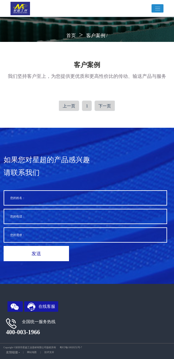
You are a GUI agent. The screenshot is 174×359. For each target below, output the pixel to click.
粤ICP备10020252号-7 (71, 347)
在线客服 (41, 307)
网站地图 (32, 352)
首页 (71, 35)
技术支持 (49, 352)
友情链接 (12, 352)
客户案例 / (97, 35)
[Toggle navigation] (158, 8)
